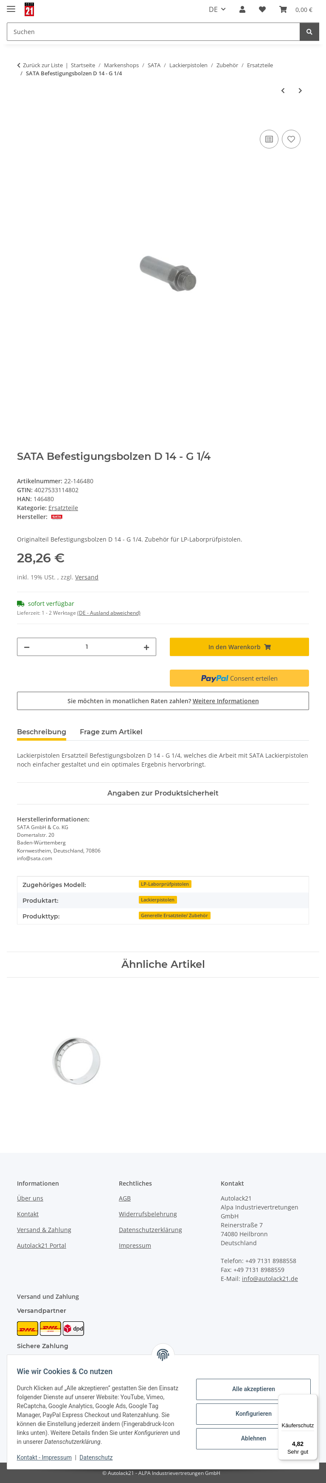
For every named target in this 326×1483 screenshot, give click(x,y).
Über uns (30, 1198)
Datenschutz (100, 1457)
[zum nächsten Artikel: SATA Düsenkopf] (300, 90)
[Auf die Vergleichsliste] (269, 139)
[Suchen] (309, 32)
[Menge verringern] (26, 647)
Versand (86, 577)
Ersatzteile (63, 508)
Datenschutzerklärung (150, 1230)
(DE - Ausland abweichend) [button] (109, 612)
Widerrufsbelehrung (148, 1214)
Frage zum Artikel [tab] (111, 732)
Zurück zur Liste (43, 65)
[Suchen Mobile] (153, 32)
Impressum (135, 1245)
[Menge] (87, 647)
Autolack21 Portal (41, 1245)
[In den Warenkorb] (24, 118)
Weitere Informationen (226, 701)
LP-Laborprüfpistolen (165, 884)
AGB (125, 1198)
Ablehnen (249, 1438)
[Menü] (312, 1399)
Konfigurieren (249, 1413)
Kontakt (28, 1214)
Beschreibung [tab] (41, 732)
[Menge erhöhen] (146, 647)
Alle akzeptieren (249, 1389)
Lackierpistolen (157, 900)
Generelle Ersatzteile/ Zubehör (174, 915)
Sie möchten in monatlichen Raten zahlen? (163, 701)
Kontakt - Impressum (48, 1457)
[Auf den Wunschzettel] (291, 139)
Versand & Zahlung (44, 1230)
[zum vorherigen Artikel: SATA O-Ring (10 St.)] (283, 90)
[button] (242, 9)
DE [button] (213, 9)
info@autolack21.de (270, 1279)
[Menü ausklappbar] (11, 5)
